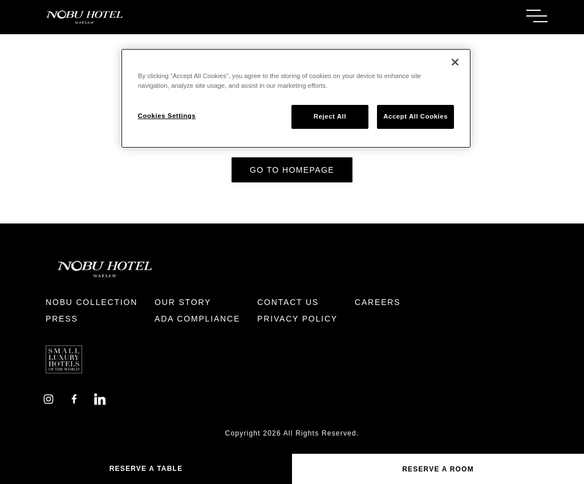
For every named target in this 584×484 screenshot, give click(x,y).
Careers (377, 302)
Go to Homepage (292, 169)
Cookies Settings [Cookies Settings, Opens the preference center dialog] (167, 115)
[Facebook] (74, 398)
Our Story (183, 302)
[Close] (455, 62)
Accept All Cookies (415, 116)
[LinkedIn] (100, 398)
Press (62, 319)
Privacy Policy (297, 319)
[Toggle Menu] (537, 16)
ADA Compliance (197, 319)
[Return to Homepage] (164, 17)
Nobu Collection (91, 302)
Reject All (330, 116)
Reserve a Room (438, 469)
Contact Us (288, 302)
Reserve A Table (146, 469)
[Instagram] (48, 398)
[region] (296, 98)
